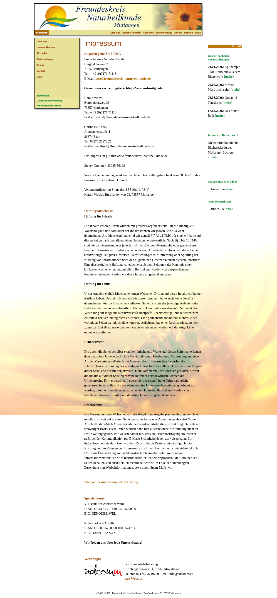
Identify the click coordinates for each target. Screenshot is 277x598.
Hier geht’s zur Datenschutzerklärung (111, 482)
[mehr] (229, 76)
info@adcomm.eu (181, 574)
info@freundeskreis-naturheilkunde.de (123, 78)
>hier (229, 189)
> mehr (213, 157)
